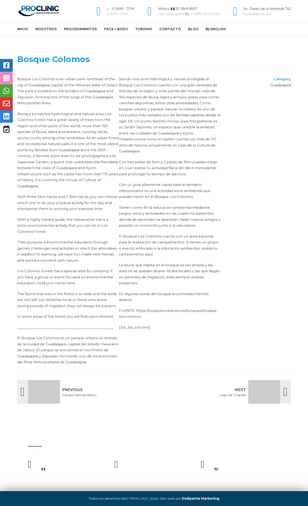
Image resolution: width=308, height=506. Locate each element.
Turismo (143, 29)
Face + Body (116, 29)
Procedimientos (80, 29)
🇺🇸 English (216, 29)
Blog (193, 29)
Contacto (170, 29)
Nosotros (46, 29)
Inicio (22, 29)
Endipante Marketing (200, 498)
